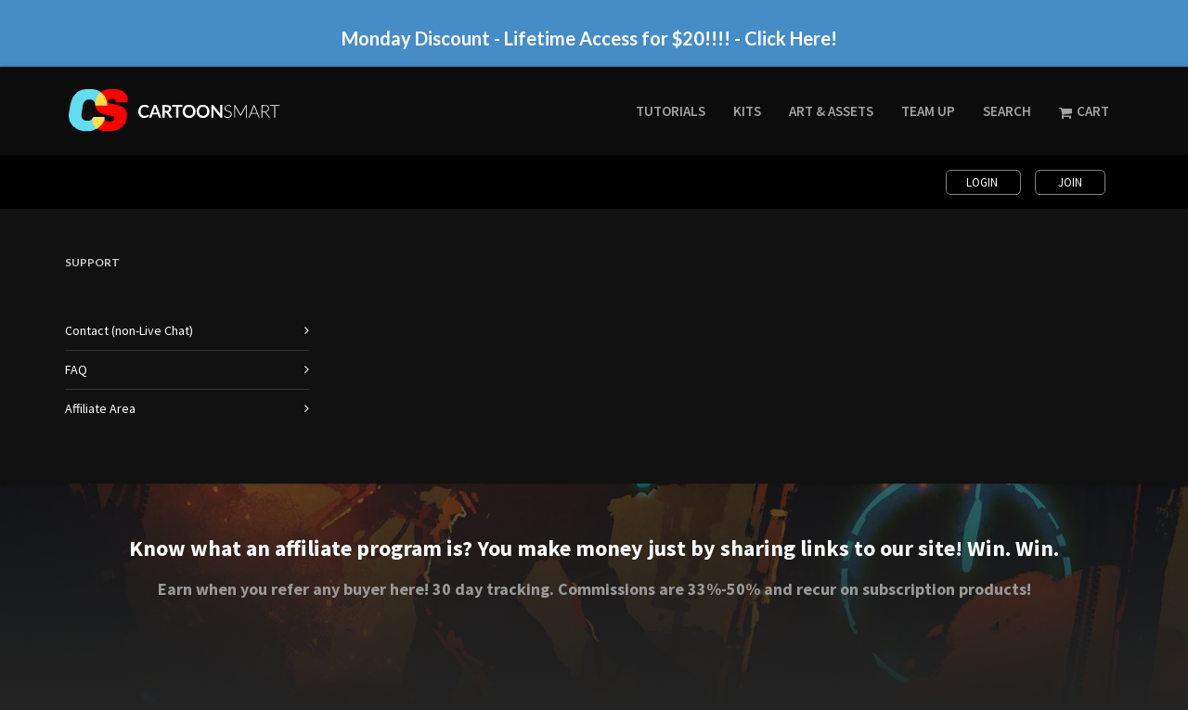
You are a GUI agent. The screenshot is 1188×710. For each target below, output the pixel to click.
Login (983, 182)
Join (1070, 182)
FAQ (76, 369)
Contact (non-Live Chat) (129, 330)
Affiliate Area (100, 408)
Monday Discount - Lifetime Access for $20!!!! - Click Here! (589, 38)
